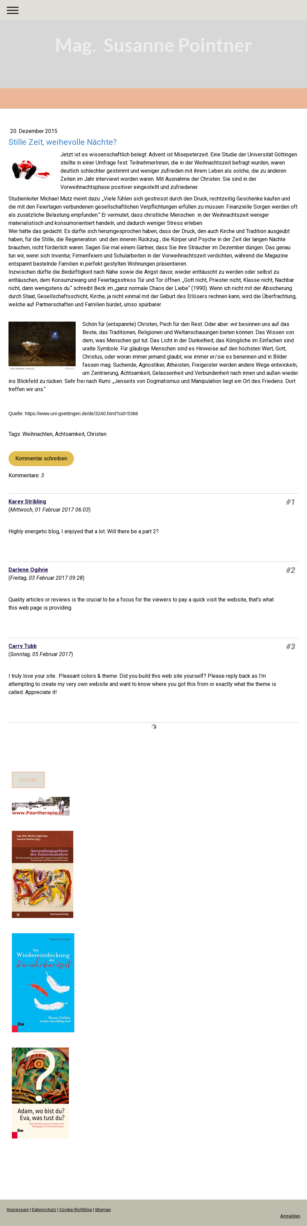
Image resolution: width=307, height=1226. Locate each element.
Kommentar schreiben (41, 458)
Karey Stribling (27, 501)
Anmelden (290, 1216)
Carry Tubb (22, 646)
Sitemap (103, 1209)
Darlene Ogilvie (28, 570)
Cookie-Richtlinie (75, 1209)
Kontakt (28, 780)
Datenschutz (44, 1209)
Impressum (18, 1209)
